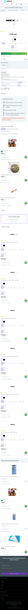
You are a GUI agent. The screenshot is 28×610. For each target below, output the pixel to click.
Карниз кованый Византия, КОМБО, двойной (9, 356)
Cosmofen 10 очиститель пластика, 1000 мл (9, 476)
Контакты (14, 598)
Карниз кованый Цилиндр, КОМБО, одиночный (10, 394)
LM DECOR (20, 82)
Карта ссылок (14, 606)
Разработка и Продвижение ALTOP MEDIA (14, 608)
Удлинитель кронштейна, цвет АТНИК (8, 197)
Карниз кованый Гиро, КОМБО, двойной (8, 318)
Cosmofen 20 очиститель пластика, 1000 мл (9, 523)
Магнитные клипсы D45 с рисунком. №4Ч (9, 174)
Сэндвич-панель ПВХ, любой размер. (8, 546)
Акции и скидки (14, 578)
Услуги (14, 585)
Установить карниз (4, 150)
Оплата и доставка (14, 595)
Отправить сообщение (14, 573)
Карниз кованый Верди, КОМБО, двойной (9, 432)
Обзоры (14, 588)
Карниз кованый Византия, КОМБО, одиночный (10, 280)
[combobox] (3, 65)
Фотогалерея (14, 591)
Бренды (14, 581)
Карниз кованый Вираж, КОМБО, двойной (9, 242)
